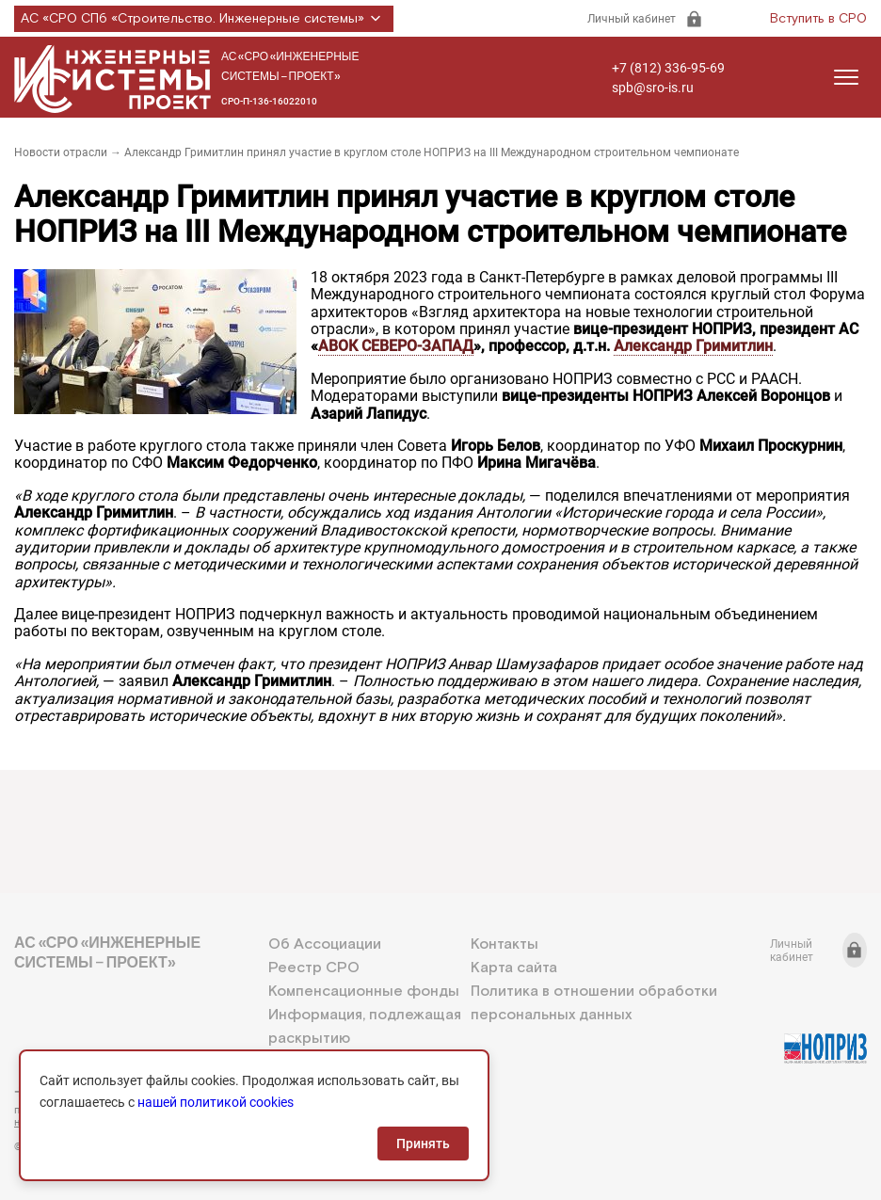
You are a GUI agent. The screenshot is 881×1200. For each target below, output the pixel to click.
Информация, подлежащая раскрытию (364, 1026)
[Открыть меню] (846, 77)
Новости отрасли (60, 152)
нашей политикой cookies (215, 1102)
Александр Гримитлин (693, 346)
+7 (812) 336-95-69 (668, 67)
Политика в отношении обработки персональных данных (594, 1003)
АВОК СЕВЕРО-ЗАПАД (395, 346)
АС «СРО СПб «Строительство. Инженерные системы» (204, 19)
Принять (423, 1143)
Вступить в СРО (818, 18)
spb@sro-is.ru (653, 87)
